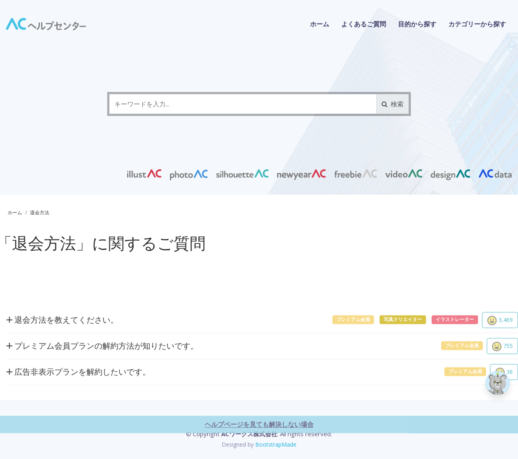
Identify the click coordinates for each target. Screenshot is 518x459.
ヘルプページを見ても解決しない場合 (259, 447)
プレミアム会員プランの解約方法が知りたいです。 (102, 370)
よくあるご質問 (363, 24)
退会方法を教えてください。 (62, 344)
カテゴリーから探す (477, 24)
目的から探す (417, 24)
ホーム (319, 24)
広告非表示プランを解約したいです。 (78, 396)
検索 (393, 104)
